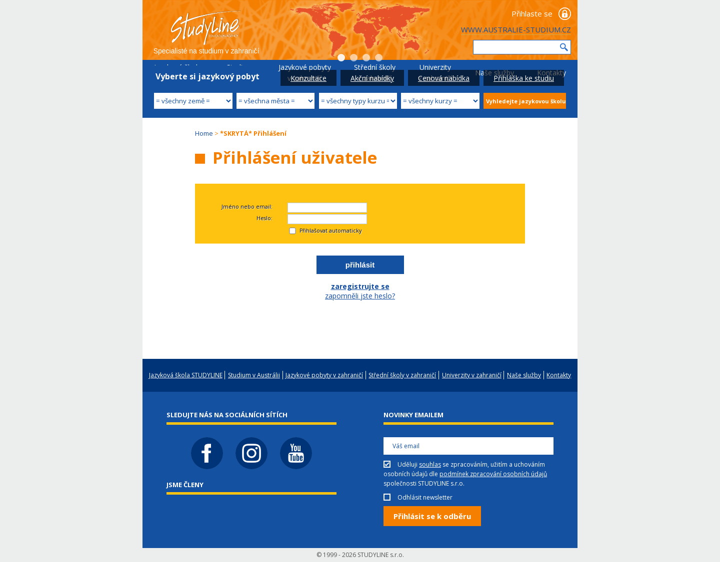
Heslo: (264, 218)
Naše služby (524, 375)
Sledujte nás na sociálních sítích (227, 414)
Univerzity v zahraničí (472, 375)
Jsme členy (185, 484)
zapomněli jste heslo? (360, 295)
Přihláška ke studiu (524, 78)
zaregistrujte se (360, 286)
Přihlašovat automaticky (331, 230)
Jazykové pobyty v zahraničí (324, 375)
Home (204, 133)
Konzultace (308, 78)
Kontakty (558, 375)
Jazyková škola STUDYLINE (185, 375)
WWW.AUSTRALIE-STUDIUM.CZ (516, 29)
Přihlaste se (532, 13)
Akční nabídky (372, 78)
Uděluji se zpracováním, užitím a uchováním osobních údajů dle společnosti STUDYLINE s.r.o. (465, 474)
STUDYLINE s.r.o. (381, 555)
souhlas (430, 464)
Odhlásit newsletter (425, 497)
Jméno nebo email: (247, 206)
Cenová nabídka (444, 78)
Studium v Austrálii (254, 375)
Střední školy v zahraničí (402, 375)
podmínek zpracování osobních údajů (493, 474)
